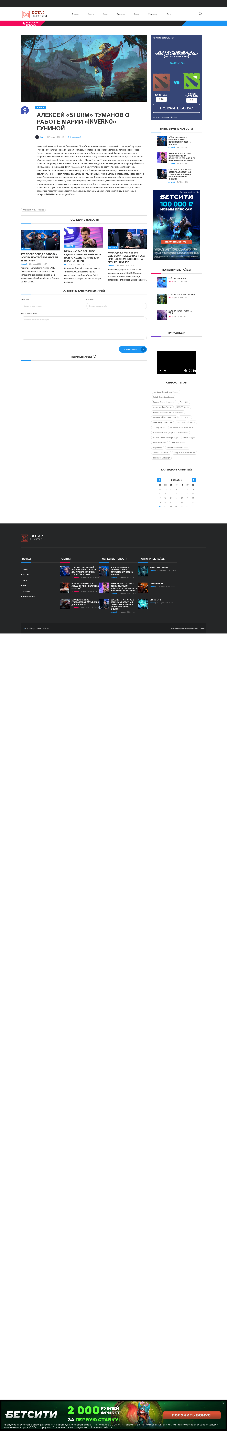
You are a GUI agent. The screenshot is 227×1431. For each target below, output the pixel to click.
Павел (171, 281)
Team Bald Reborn (178, 443)
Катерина (75, 577)
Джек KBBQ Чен (159, 443)
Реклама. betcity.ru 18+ (163, 38)
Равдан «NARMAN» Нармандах (166, 438)
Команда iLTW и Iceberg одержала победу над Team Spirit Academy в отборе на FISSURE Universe (126, 257)
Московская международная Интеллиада (170, 433)
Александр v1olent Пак (162, 422)
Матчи (170, 14)
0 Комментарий (74, 137)
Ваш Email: (90, 300)
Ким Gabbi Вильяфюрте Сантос (165, 392)
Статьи (136, 14)
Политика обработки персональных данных (188, 628)
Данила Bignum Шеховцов (164, 402)
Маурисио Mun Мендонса (184, 453)
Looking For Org (159, 427)
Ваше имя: (25, 300)
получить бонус (176, 108)
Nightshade (157, 448)
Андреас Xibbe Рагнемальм (164, 417)
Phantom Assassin (159, 567)
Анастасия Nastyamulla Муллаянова (168, 412)
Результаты (153, 14)
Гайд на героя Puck (178, 278)
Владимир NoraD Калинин (177, 448)
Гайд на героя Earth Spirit (182, 295)
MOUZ (192, 422)
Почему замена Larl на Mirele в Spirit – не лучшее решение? (85, 586)
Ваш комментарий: (29, 314)
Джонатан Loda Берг (161, 458)
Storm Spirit (156, 600)
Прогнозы (121, 14)
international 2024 (28, 596)
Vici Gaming (185, 417)
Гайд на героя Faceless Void (180, 312)
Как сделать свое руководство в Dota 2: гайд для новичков (85, 602)
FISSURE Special (182, 407)
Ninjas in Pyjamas (190, 438)
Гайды (24, 585)
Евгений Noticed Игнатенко (181, 427)
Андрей (43, 137)
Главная (75, 14)
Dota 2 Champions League (163, 397)
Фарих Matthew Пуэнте (162, 407)
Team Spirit (184, 402)
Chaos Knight (156, 584)
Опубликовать (135, 349)
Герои (106, 14)
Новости (91, 14)
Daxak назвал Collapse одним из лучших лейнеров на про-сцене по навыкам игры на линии (82, 256)
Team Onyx (181, 422)
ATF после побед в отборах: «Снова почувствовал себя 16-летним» (39, 257)
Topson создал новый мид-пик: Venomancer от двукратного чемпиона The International (84, 571)
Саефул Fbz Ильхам (161, 453)
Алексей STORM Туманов (33, 210)
